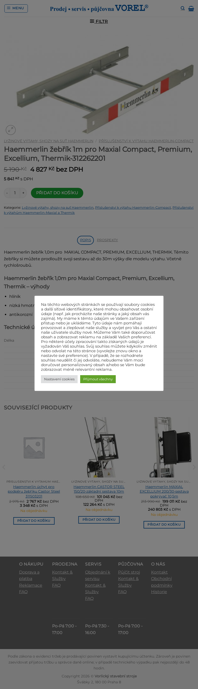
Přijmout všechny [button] (98, 379)
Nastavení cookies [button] (59, 379)
